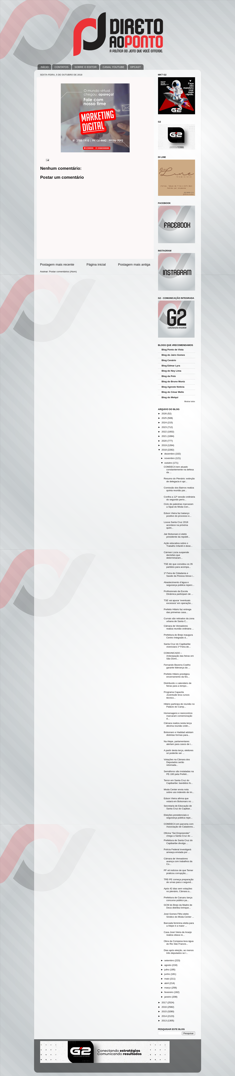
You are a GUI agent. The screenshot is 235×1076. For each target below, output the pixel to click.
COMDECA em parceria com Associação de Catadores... (179, 825)
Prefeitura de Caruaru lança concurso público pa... (178, 899)
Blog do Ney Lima (171, 371)
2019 (164, 445)
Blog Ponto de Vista (173, 349)
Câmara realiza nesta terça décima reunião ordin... (178, 724)
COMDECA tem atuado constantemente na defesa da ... (179, 470)
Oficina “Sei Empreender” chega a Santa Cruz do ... (178, 834)
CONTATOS (62, 66)
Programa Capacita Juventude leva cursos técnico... (176, 695)
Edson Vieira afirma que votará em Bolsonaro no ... (179, 799)
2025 (164, 418)
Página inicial (96, 264)
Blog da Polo (169, 376)
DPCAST (135, 66)
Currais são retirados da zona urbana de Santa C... (179, 620)
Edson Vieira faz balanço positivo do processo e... (177, 514)
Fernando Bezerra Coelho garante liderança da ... (177, 666)
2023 (164, 427)
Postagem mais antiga (134, 264)
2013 (164, 1020)
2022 (164, 431)
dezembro (169, 453)
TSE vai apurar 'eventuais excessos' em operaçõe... (178, 601)
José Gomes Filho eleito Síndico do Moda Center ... (179, 915)
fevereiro (169, 992)
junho (167, 974)
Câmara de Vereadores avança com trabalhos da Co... (178, 861)
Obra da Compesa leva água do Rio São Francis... (179, 942)
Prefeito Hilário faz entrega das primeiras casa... (177, 610)
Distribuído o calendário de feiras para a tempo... (177, 684)
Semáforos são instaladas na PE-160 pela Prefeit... (179, 772)
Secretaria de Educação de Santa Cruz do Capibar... (178, 807)
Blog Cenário (169, 360)
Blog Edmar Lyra (171, 365)
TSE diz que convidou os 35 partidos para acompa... (178, 565)
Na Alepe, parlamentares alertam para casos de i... (178, 742)
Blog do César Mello (173, 392)
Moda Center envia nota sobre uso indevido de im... (179, 791)
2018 (164, 449)
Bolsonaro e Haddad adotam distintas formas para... (178, 733)
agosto (168, 965)
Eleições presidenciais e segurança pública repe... (178, 816)
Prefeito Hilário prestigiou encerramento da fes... (177, 675)
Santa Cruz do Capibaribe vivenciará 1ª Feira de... (177, 645)
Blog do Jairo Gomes (173, 355)
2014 (164, 1016)
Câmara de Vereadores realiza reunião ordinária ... (179, 627)
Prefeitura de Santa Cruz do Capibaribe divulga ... (178, 841)
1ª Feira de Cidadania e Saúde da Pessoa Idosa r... (179, 574)
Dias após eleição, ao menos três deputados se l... (179, 951)
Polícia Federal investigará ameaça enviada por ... (177, 850)
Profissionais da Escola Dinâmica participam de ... (178, 592)
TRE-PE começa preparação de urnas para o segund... (179, 880)
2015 (164, 1011)
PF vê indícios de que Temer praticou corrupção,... (178, 871)
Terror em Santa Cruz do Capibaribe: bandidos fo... (178, 781)
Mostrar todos (189, 401)
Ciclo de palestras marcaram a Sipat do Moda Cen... (178, 505)
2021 (164, 436)
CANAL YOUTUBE (113, 66)
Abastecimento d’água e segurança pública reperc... (179, 583)
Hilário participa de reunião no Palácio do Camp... (179, 705)
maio (167, 978)
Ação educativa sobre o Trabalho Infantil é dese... (178, 544)
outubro (168, 463)
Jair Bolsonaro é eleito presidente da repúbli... (177, 535)
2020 (164, 441)
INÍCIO (45, 66)
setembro (169, 960)
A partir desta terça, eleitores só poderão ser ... (178, 751)
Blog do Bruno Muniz (173, 381)
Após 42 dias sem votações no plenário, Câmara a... (178, 890)
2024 (164, 422)
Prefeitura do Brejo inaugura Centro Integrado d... (178, 636)
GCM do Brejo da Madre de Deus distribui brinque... (178, 906)
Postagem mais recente (57, 264)
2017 (164, 1002)
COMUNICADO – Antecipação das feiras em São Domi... (179, 656)
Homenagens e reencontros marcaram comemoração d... (178, 716)
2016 (164, 1007)
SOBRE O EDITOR (85, 66)
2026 (164, 413)
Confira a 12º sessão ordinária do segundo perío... (179, 498)
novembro (169, 458)
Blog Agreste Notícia (173, 387)
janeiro (168, 997)
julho (167, 969)
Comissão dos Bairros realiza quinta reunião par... (179, 489)
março (167, 987)
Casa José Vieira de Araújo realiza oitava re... (178, 933)
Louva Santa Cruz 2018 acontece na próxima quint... (176, 525)
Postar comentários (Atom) (63, 271)
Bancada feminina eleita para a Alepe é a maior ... (179, 924)
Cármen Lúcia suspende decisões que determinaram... (176, 555)
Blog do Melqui (170, 397)
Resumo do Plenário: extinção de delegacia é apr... (179, 480)
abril (166, 983)
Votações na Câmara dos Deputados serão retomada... (177, 762)
